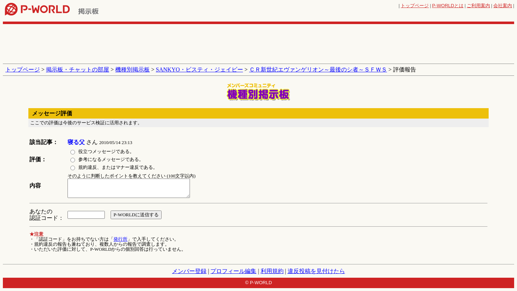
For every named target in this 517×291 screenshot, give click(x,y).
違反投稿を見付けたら (316, 271)
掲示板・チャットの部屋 (77, 69)
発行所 (120, 239)
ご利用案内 (478, 5)
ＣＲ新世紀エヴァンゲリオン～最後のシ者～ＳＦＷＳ (318, 69)
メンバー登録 (189, 271)
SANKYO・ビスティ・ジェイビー (199, 69)
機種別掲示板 (132, 69)
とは (448, 5)
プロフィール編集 (233, 271)
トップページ (415, 5)
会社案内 (502, 5)
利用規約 (272, 271)
